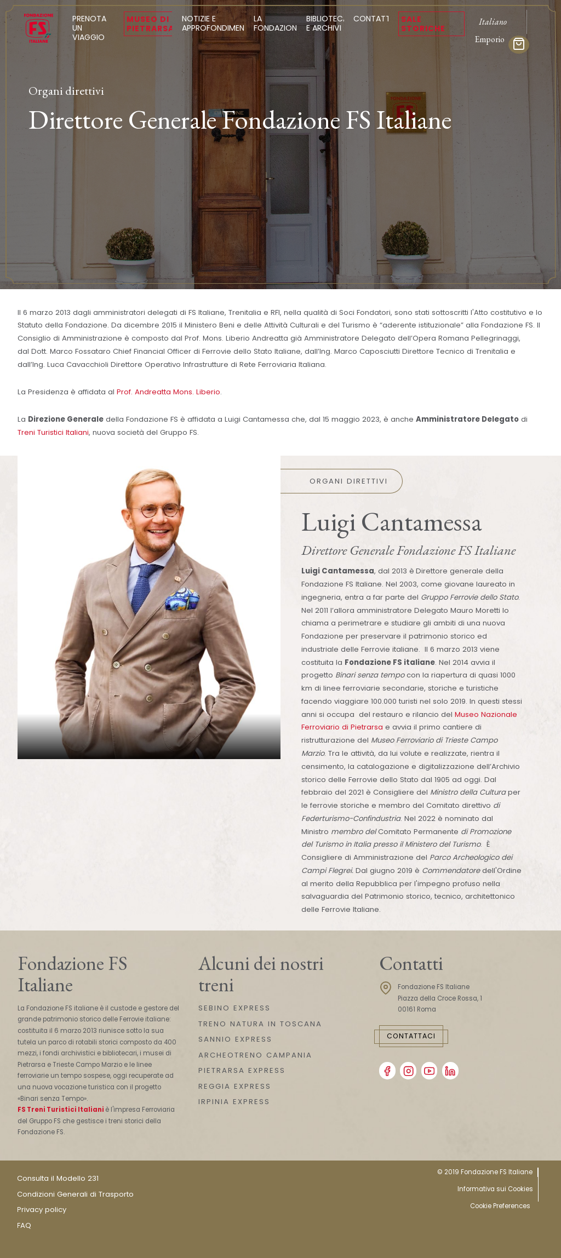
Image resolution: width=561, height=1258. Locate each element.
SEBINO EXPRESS (234, 1008)
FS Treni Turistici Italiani (61, 1109)
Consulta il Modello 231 (58, 1178)
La (277, 23)
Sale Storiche (423, 24)
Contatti (372, 18)
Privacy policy (41, 1209)
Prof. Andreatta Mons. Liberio (168, 392)
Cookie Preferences (500, 1206)
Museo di (150, 24)
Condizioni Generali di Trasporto (75, 1194)
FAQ (24, 1225)
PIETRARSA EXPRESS (241, 1070)
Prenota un (93, 28)
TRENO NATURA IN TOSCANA (260, 1024)
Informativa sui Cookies (495, 1189)
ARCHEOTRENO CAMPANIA (255, 1055)
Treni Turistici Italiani (53, 432)
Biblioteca (327, 23)
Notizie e (216, 23)
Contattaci (411, 1036)
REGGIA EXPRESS (234, 1086)
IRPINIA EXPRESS (234, 1101)
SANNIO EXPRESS (235, 1039)
